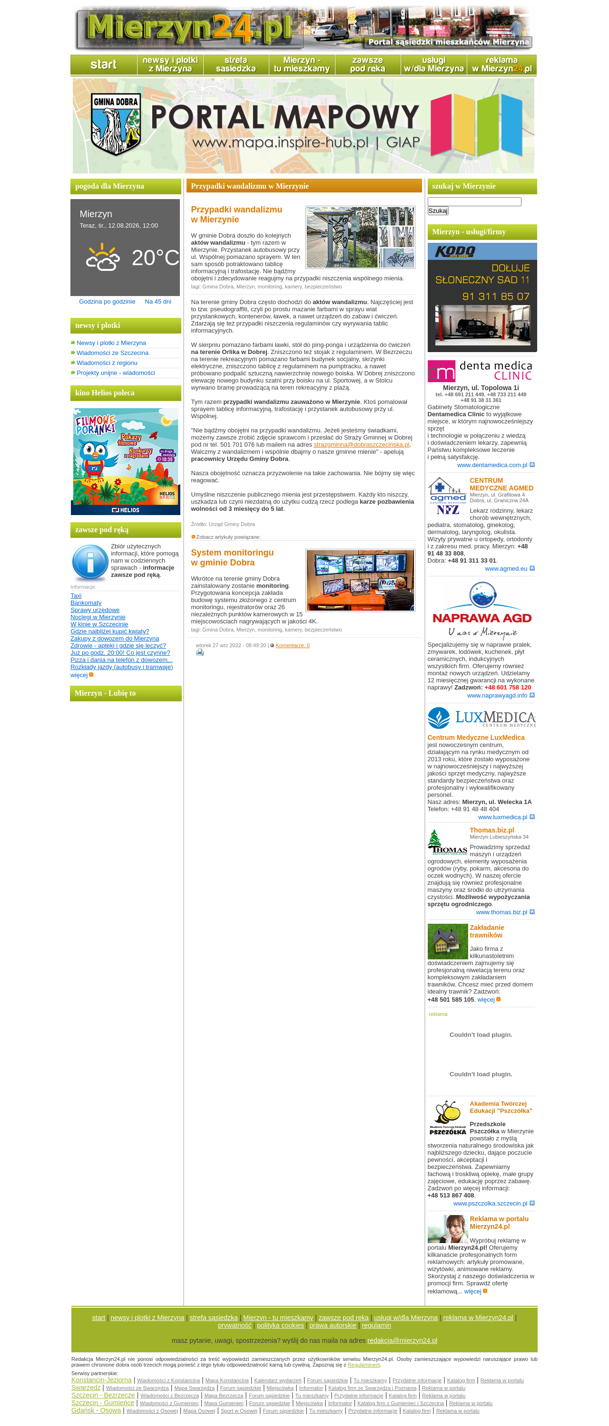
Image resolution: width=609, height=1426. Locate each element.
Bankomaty (85, 602)
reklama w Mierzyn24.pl (478, 1317)
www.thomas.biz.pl (505, 912)
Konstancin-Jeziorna (101, 1380)
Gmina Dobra (217, 286)
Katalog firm (461, 1380)
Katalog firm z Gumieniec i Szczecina (400, 1403)
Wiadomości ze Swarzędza (137, 1388)
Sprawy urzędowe (94, 609)
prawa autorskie (332, 1325)
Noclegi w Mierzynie (98, 617)
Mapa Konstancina (227, 1380)
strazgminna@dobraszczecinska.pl (362, 444)
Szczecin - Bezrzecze (103, 1395)
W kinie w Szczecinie (99, 624)
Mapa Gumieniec (224, 1403)
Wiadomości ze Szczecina (112, 352)
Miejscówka (280, 1388)
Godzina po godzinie (107, 301)
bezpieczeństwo (323, 286)
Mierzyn (245, 286)
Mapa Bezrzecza (224, 1395)
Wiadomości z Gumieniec (169, 1403)
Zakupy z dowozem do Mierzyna (114, 638)
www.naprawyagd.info (500, 695)
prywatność (235, 1325)
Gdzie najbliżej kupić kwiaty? (109, 631)
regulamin (376, 1325)
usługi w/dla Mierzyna (406, 1317)
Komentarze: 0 (293, 645)
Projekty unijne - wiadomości (116, 372)
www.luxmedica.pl (506, 817)
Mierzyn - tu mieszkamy (278, 1317)
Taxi (75, 595)
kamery (293, 286)
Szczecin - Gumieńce (102, 1403)
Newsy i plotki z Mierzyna (111, 342)
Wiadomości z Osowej (152, 1411)
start (98, 1317)
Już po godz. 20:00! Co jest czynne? (120, 652)
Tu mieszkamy (370, 1380)
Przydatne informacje (417, 1380)
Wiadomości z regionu (107, 362)
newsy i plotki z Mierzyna (148, 1317)
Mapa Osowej (199, 1411)
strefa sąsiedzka (214, 1317)
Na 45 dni (158, 301)
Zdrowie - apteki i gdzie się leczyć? (118, 645)
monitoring (270, 286)
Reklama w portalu (502, 1380)
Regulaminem (364, 1365)
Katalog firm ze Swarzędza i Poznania (372, 1388)
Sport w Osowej (239, 1411)
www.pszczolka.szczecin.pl (493, 1203)
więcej (82, 675)
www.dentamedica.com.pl (495, 465)
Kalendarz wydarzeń (278, 1380)
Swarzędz (85, 1387)
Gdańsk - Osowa (96, 1410)
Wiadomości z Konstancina (168, 1380)
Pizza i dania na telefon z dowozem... (121, 659)
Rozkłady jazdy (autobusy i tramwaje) (121, 666)
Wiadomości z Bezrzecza (169, 1395)
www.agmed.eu (510, 568)
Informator (311, 1388)
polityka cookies (280, 1325)
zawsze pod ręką (344, 1317)
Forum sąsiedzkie (327, 1380)
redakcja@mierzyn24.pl (403, 1340)
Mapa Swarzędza (194, 1388)
